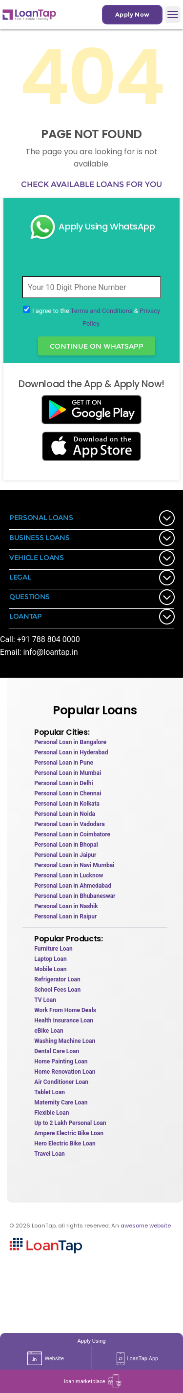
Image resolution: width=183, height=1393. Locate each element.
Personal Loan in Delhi (63, 783)
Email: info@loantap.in (39, 652)
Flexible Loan (51, 1112)
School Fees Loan (57, 989)
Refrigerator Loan (57, 979)
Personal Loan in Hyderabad (71, 752)
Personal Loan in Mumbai (67, 772)
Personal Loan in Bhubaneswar (74, 896)
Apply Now (132, 14)
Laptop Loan (50, 959)
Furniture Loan (53, 948)
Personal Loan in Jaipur (65, 855)
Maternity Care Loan (60, 1102)
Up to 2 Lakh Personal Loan (70, 1123)
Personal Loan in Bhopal (66, 844)
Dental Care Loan (56, 1051)
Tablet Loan (49, 1092)
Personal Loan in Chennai (67, 793)
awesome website (146, 1225)
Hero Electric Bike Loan (64, 1143)
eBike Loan (48, 1030)
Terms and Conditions (102, 310)
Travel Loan (49, 1153)
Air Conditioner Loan (61, 1082)
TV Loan (45, 1000)
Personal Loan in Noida (64, 814)
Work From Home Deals (65, 1010)
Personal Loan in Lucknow (68, 875)
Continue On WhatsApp (96, 346)
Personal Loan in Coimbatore (72, 834)
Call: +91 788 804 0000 (40, 639)
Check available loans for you (91, 184)
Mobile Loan (50, 969)
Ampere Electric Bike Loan (68, 1133)
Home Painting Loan (60, 1061)
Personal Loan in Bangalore (70, 742)
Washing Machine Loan (64, 1041)
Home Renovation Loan (64, 1071)
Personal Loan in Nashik (66, 906)
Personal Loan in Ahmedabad (72, 885)
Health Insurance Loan (63, 1020)
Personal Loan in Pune (63, 762)
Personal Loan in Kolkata (67, 803)
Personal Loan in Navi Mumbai (74, 865)
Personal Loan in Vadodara (69, 824)
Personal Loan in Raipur (65, 916)
